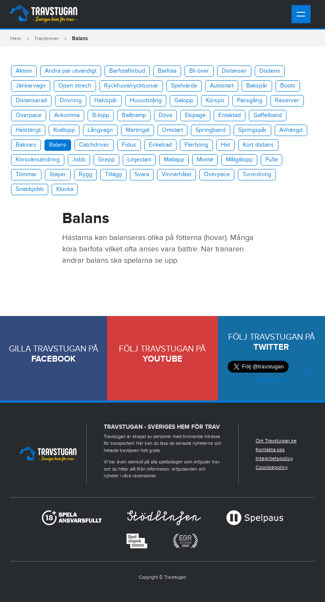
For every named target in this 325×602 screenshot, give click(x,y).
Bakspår (256, 85)
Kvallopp (64, 130)
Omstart (172, 130)
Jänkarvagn (31, 85)
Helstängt (28, 130)
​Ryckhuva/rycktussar (131, 85)
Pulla (271, 159)
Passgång (249, 100)
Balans (57, 145)
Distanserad (31, 100)
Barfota (167, 71)
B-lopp (100, 115)
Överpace (28, 115)
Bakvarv (26, 145)
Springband (211, 130)
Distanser (234, 71)
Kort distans (258, 145)
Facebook (53, 359)
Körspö (215, 100)
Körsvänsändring (38, 159)
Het (225, 145)
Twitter (271, 347)
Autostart (222, 85)
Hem (15, 38)
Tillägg (113, 174)
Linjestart (139, 159)
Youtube (162, 359)
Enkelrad (160, 145)
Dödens (269, 71)
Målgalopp (239, 159)
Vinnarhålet (176, 174)
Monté (205, 159)
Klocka (64, 189)
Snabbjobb (30, 189)
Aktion (24, 71)
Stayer (58, 174)
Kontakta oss (270, 449)
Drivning (71, 100)
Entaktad (229, 115)
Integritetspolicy (274, 458)
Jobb (78, 159)
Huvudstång (146, 100)
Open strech (74, 85)
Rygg (85, 174)
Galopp (183, 100)
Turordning (256, 174)
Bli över (199, 71)
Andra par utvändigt (70, 71)
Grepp (106, 159)
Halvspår (105, 100)
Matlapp (174, 159)
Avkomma (67, 115)
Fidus (129, 145)
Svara (142, 174)
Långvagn (100, 130)
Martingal (137, 130)
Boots (287, 85)
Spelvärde (184, 85)
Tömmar (26, 174)
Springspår (252, 130)
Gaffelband (267, 115)
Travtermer (46, 38)
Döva (165, 115)
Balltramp (134, 115)
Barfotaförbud (127, 71)
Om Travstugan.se (276, 441)
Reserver (287, 100)
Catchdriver (94, 145)
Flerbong (196, 145)
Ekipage (195, 115)
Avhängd (291, 130)
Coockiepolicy (272, 467)
